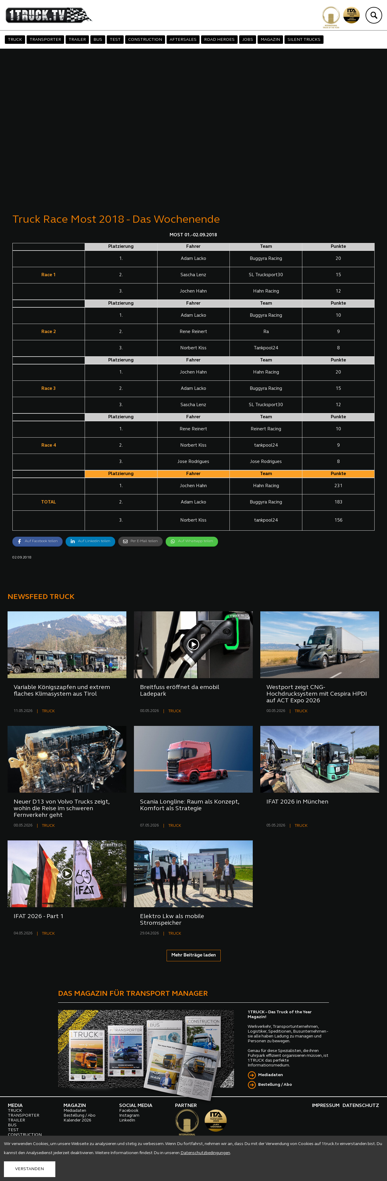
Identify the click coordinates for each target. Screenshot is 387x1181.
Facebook (128, 1110)
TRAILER (77, 39)
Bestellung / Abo (275, 1084)
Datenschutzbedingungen (205, 1153)
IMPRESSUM (326, 1105)
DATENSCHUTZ (361, 1105)
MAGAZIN (270, 39)
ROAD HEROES (219, 39)
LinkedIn (127, 1120)
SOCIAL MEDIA (135, 1105)
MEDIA (15, 1105)
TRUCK (15, 39)
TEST (115, 39)
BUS (97, 39)
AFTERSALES (183, 39)
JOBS (247, 39)
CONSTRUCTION (145, 39)
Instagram (129, 1115)
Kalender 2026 (77, 1120)
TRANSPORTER (45, 39)
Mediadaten (270, 1075)
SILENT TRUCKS (304, 39)
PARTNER (186, 1105)
